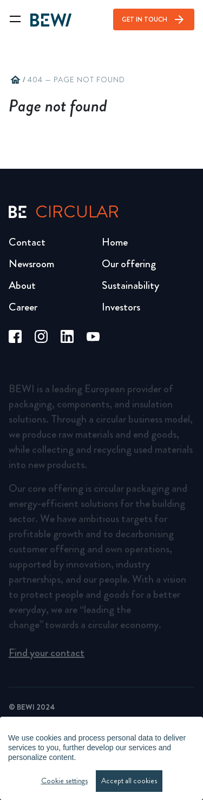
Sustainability (130, 285)
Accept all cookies (129, 781)
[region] (101, 758)
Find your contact (46, 656)
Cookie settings (64, 781)
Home (115, 242)
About (22, 285)
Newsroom (31, 264)
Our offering (129, 264)
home (15, 80)
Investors (121, 307)
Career (23, 307)
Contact (27, 242)
